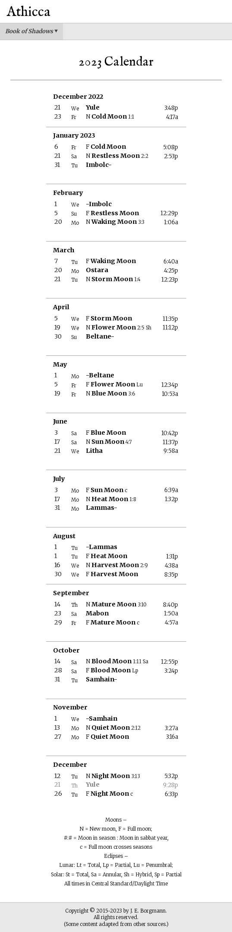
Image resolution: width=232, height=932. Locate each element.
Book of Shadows (31, 31)
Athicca (28, 12)
